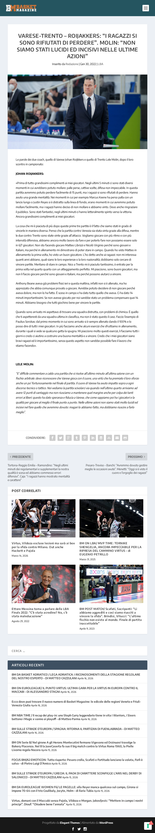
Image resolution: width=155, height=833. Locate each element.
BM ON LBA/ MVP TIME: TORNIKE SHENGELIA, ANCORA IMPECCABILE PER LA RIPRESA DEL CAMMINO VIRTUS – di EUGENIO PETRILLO (110, 548)
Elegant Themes (70, 822)
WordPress (106, 822)
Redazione (72, 64)
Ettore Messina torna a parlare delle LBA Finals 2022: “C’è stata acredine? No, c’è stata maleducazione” (40, 612)
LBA (100, 64)
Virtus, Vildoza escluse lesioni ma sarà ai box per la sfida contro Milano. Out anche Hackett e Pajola (43, 546)
